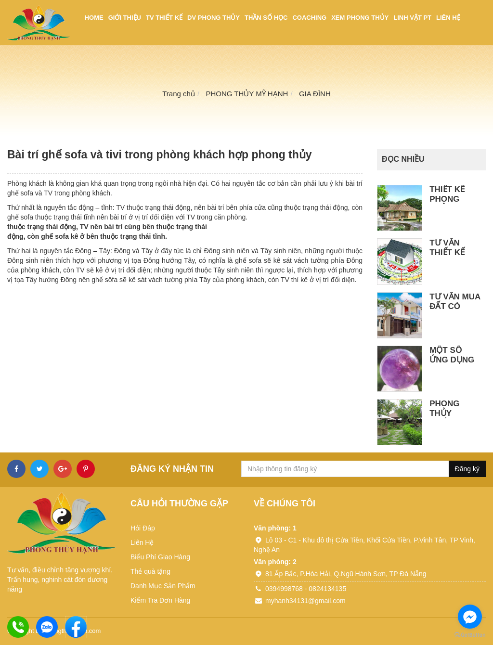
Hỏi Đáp (142, 528)
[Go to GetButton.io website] (469, 635)
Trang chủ (178, 94)
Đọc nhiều (403, 159)
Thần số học (266, 17)
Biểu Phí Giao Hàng (160, 557)
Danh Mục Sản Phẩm (162, 586)
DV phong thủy (213, 17)
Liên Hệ (142, 542)
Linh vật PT (412, 17)
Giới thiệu (124, 17)
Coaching (309, 17)
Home (94, 17)
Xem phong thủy (360, 17)
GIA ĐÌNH (315, 94)
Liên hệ (448, 17)
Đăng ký (467, 469)
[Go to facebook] (470, 617)
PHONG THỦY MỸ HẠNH (247, 94)
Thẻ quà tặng (150, 571)
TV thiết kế (164, 17)
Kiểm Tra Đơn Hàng (160, 600)
